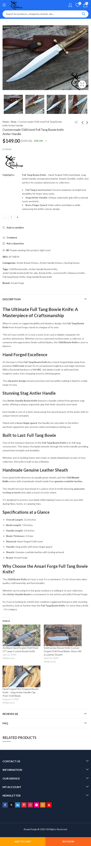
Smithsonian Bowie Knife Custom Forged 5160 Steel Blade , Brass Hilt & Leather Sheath (62, 651)
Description (12, 299)
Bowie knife (45, 272)
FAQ (5, 723)
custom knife (60, 272)
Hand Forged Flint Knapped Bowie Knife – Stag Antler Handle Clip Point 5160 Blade (21, 692)
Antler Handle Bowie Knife (43, 269)
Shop (13, 121)
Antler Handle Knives (51, 262)
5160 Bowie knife (18, 269)
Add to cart (22, 841)
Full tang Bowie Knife (14, 276)
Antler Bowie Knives (27, 262)
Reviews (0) (10, 713)
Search (83, 14)
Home (6, 121)
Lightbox (82, 84)
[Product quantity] (11, 217)
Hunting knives (72, 262)
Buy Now (68, 841)
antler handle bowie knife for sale (20, 272)
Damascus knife (76, 272)
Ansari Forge (17, 282)
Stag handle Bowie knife (39, 276)
